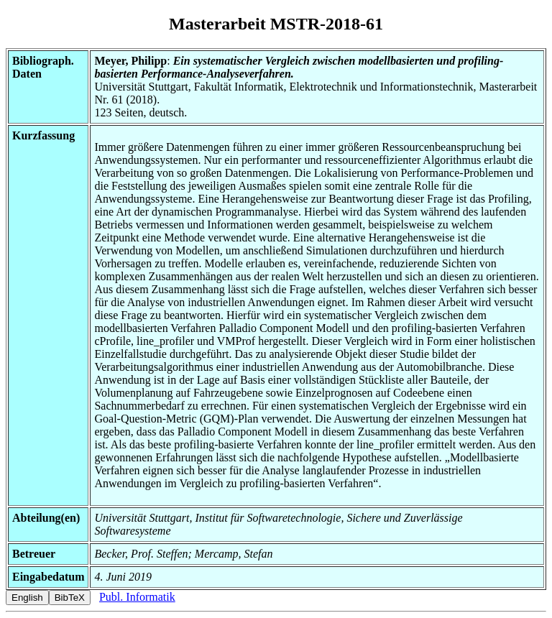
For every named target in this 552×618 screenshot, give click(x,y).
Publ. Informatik (137, 597)
